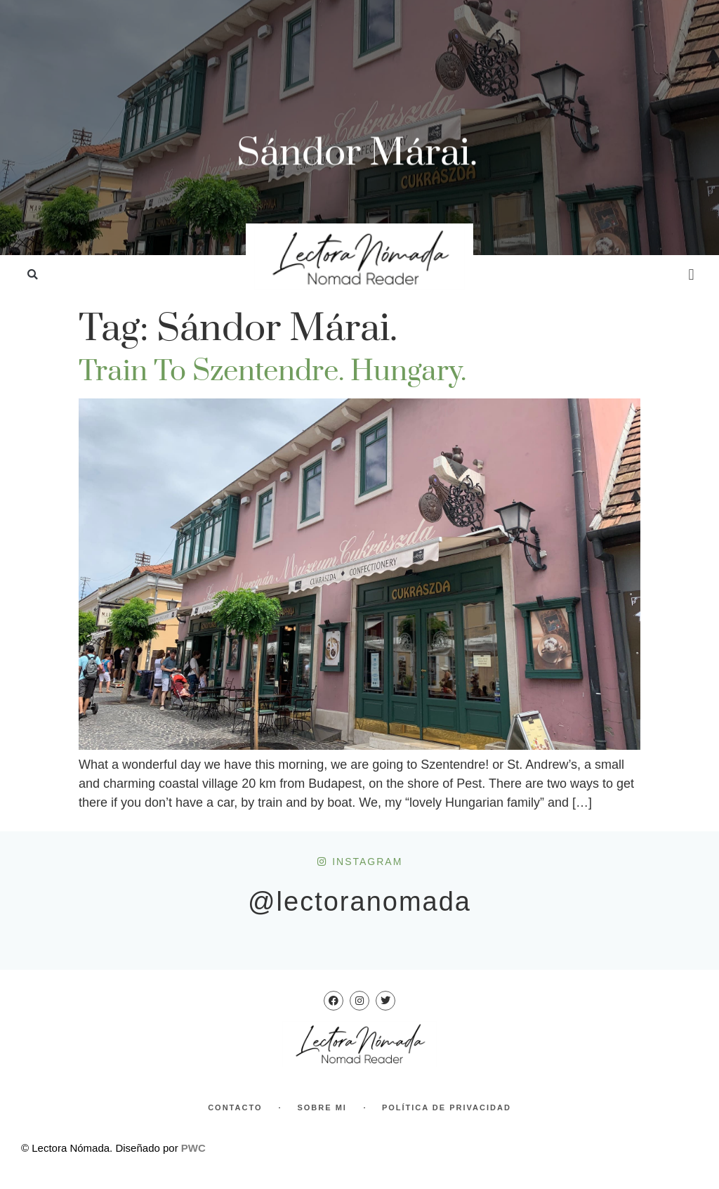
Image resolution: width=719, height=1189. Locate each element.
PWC (193, 1148)
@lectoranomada (359, 901)
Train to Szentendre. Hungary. (272, 371)
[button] (32, 275)
